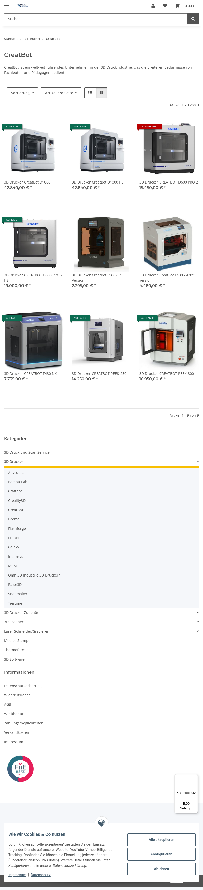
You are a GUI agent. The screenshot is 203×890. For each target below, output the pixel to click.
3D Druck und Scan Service (27, 452)
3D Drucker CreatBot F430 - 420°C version (167, 278)
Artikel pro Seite (59, 92)
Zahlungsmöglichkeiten (23, 723)
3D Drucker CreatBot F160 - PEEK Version (99, 278)
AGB (7, 704)
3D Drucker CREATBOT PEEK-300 (166, 373)
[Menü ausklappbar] (6, 3)
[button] (153, 6)
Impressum (21, 875)
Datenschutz (45, 875)
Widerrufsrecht (17, 695)
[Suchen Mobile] (96, 18)
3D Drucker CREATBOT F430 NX (30, 373)
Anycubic (16, 472)
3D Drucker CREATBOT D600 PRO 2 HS (33, 278)
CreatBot (16, 509)
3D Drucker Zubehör (21, 612)
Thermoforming (17, 649)
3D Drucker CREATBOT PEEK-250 (99, 373)
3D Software (14, 659)
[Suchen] (193, 18)
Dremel (14, 519)
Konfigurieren (157, 852)
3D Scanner (14, 621)
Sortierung (20, 92)
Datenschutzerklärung (23, 685)
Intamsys (15, 556)
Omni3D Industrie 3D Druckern (34, 575)
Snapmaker (17, 593)
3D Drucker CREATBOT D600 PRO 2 (168, 182)
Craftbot (15, 491)
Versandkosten (16, 732)
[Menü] (195, 777)
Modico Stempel (17, 640)
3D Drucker (13, 461)
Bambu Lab (17, 481)
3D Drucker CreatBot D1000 (27, 182)
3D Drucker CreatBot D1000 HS (98, 182)
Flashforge (17, 528)
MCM (12, 565)
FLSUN (13, 537)
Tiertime (15, 603)
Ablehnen (157, 866)
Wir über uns (15, 713)
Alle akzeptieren (157, 837)
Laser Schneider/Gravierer (26, 631)
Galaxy (13, 547)
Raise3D (15, 584)
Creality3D (17, 500)
